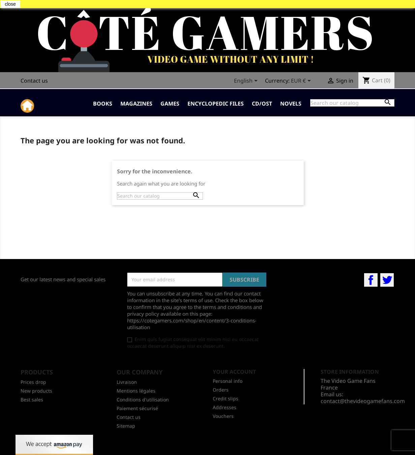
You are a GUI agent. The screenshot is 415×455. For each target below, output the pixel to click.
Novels (290, 103)
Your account (234, 371)
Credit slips (225, 398)
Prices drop (33, 382)
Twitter (387, 280)
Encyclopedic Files (215, 103)
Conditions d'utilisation (143, 399)
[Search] (352, 103)
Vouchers (223, 416)
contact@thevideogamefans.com (363, 401)
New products (36, 391)
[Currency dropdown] (302, 81)
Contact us (34, 80)
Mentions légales (136, 391)
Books (102, 103)
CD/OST (262, 103)
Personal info (227, 381)
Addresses (224, 407)
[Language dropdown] (247, 81)
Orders (221, 390)
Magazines (136, 103)
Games (169, 103)
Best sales (32, 399)
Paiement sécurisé (137, 408)
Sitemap (126, 426)
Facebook (371, 280)
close (10, 4)
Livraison (127, 382)
